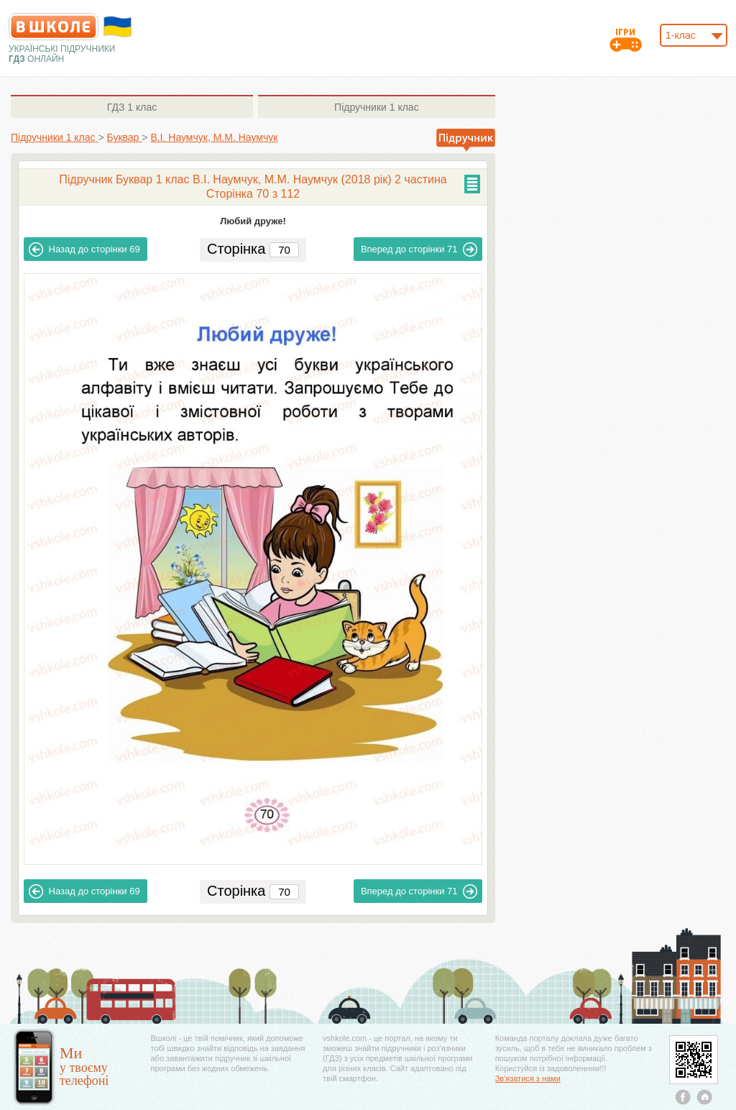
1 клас (132, 107)
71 (419, 249)
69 (84, 249)
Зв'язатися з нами (528, 1078)
